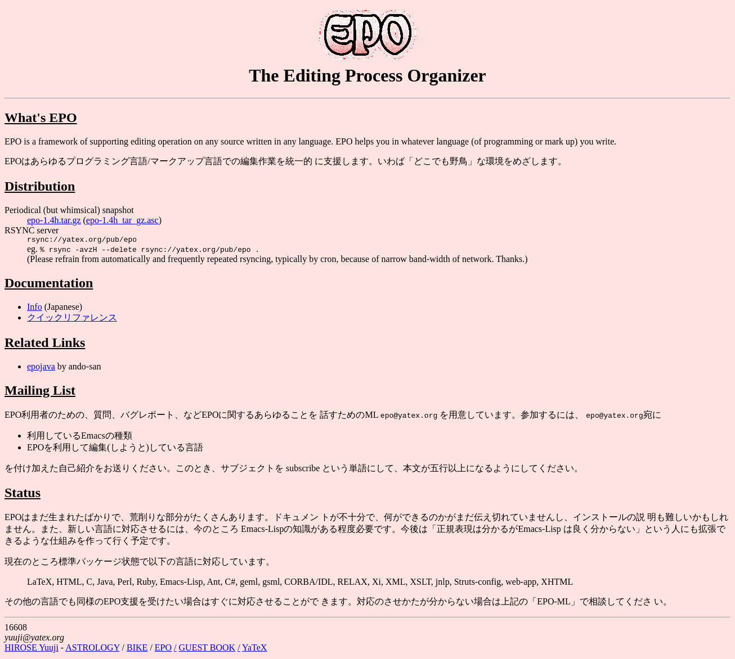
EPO (163, 649)
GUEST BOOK (207, 649)
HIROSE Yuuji (32, 649)
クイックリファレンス (72, 319)
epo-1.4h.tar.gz (54, 220)
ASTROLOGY (92, 649)
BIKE (137, 649)
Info (34, 308)
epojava (41, 368)
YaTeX (254, 649)
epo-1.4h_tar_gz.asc (122, 220)
